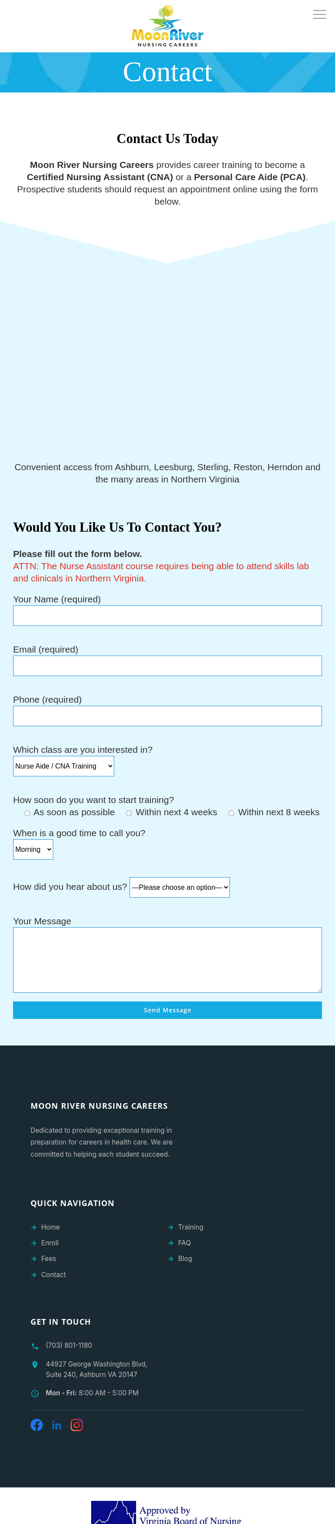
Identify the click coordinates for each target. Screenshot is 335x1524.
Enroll (50, 1243)
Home (50, 1227)
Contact (53, 1275)
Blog (185, 1258)
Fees (48, 1258)
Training (191, 1227)
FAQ (184, 1243)
